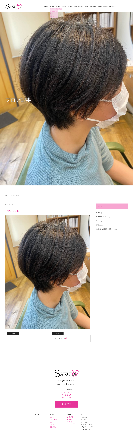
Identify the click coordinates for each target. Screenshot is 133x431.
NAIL (51, 13)
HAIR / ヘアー (100, 213)
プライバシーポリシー (89, 427)
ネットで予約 (66, 404)
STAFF (64, 6)
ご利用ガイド (86, 429)
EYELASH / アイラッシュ (103, 217)
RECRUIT (93, 6)
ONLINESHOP (78, 6)
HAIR (51, 8)
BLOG (86, 6)
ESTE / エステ (100, 225)
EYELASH (53, 11)
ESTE (52, 16)
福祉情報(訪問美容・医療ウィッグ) (107, 6)
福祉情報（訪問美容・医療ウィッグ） (106, 229)
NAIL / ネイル (99, 221)
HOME (46, 6)
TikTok (70, 6)
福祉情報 (53, 427)
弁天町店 (58, 8)
